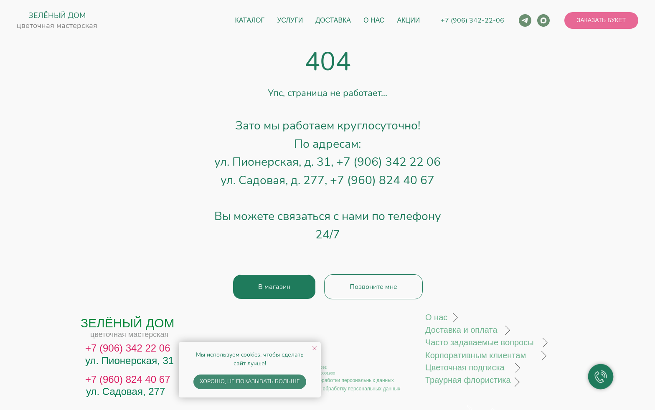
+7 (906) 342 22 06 (388, 162)
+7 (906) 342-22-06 (472, 20)
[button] (601, 20)
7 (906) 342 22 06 (130, 348)
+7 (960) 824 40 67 (382, 180)
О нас (373, 20)
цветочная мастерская (57, 25)
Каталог (250, 20)
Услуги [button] (290, 20)
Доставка (333, 20)
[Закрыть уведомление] (314, 348)
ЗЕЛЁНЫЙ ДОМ (57, 15)
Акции (408, 20)
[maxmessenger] (543, 20)
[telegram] (525, 20)
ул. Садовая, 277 (125, 391)
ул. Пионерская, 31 (129, 360)
